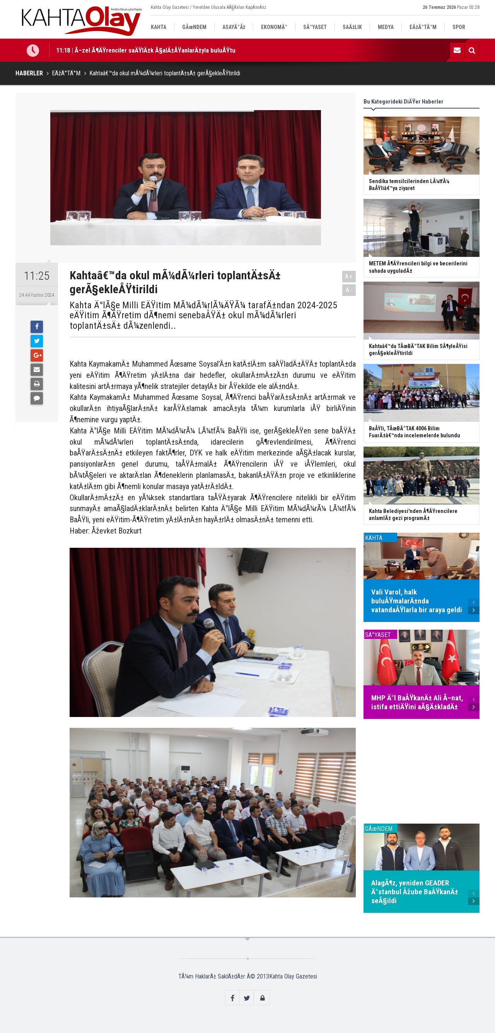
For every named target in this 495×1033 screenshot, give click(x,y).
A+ (349, 276)
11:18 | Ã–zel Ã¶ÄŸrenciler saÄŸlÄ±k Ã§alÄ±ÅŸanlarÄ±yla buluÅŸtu (146, 50)
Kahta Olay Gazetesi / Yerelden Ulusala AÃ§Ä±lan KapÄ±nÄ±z (208, 7)
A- (349, 290)
